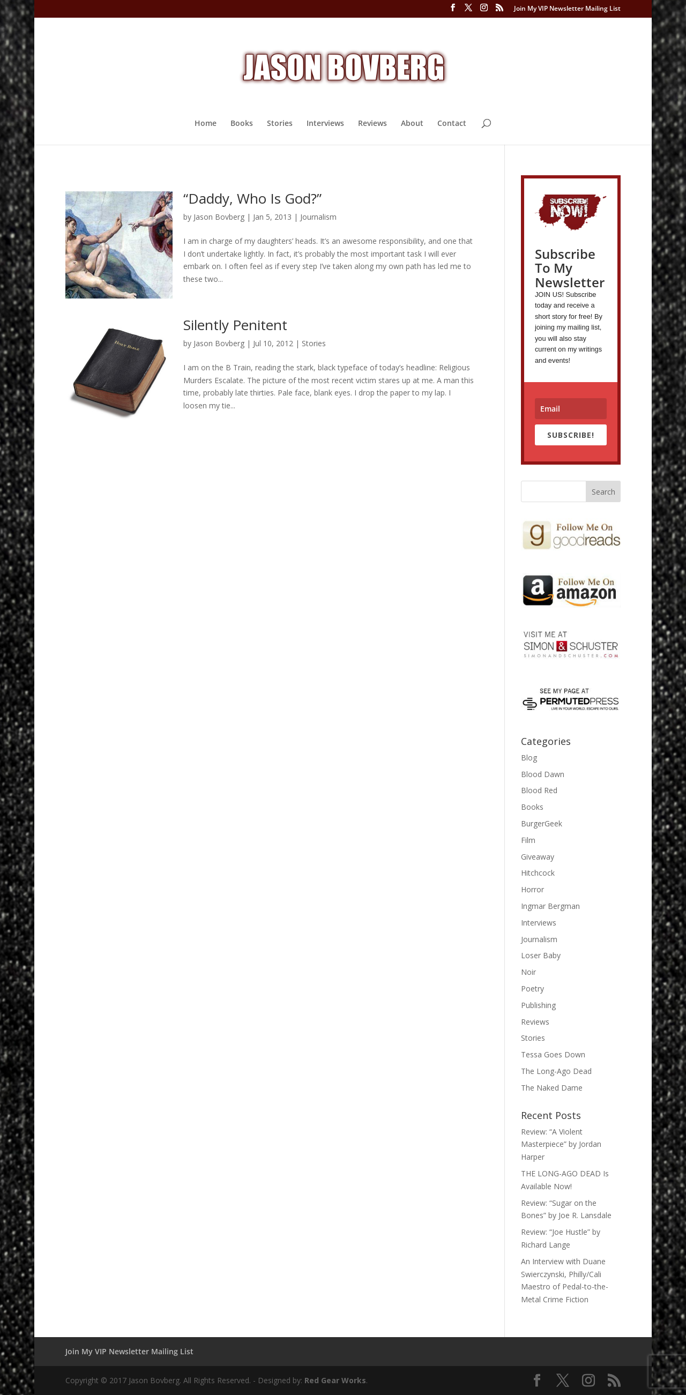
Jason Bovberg (218, 217)
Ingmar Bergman (550, 906)
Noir (528, 972)
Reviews (372, 124)
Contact (451, 124)
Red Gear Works (335, 1380)
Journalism (318, 217)
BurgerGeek (541, 823)
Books (241, 124)
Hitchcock (538, 873)
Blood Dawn (542, 774)
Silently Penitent (235, 324)
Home (206, 124)
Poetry (532, 988)
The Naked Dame (552, 1088)
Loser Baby (541, 955)
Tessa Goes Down (553, 1054)
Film (528, 840)
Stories (280, 124)
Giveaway (537, 857)
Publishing (538, 1005)
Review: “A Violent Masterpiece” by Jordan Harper (561, 1144)
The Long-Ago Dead (556, 1071)
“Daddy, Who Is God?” (252, 198)
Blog (529, 757)
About (412, 124)
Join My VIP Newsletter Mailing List (567, 9)
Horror (532, 889)
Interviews (325, 124)
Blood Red (539, 790)
